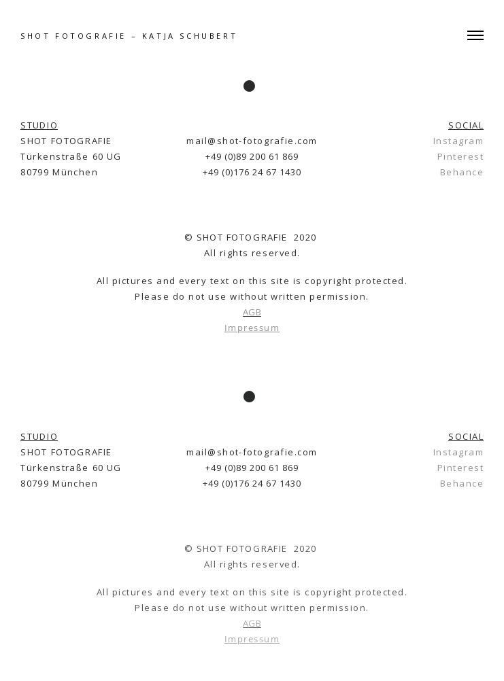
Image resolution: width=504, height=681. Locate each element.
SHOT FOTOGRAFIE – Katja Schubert (128, 35)
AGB (252, 312)
